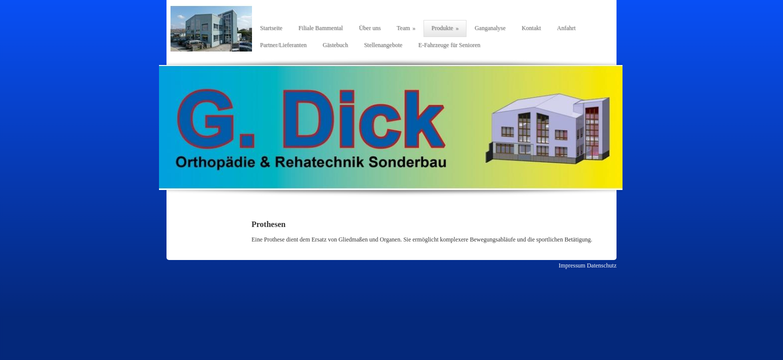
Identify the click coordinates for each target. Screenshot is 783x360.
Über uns (370, 28)
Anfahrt (566, 28)
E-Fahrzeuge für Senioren (449, 45)
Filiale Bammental (320, 28)
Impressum (571, 265)
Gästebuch (335, 45)
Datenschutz (601, 265)
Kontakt (531, 28)
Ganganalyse (490, 28)
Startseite (271, 28)
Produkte (442, 28)
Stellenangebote (383, 45)
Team (403, 28)
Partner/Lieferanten (283, 45)
